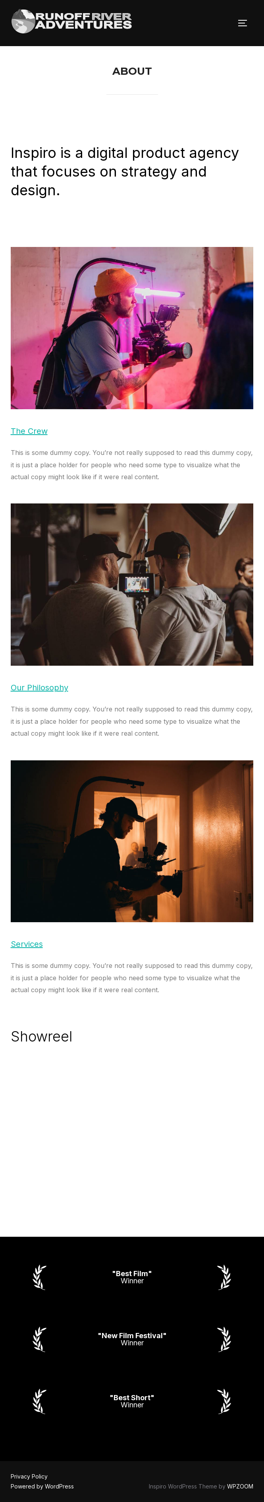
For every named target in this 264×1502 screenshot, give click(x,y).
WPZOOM (240, 1486)
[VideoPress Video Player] (132, 1122)
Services (27, 944)
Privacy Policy (29, 1476)
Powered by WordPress (42, 1486)
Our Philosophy (39, 687)
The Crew (29, 431)
